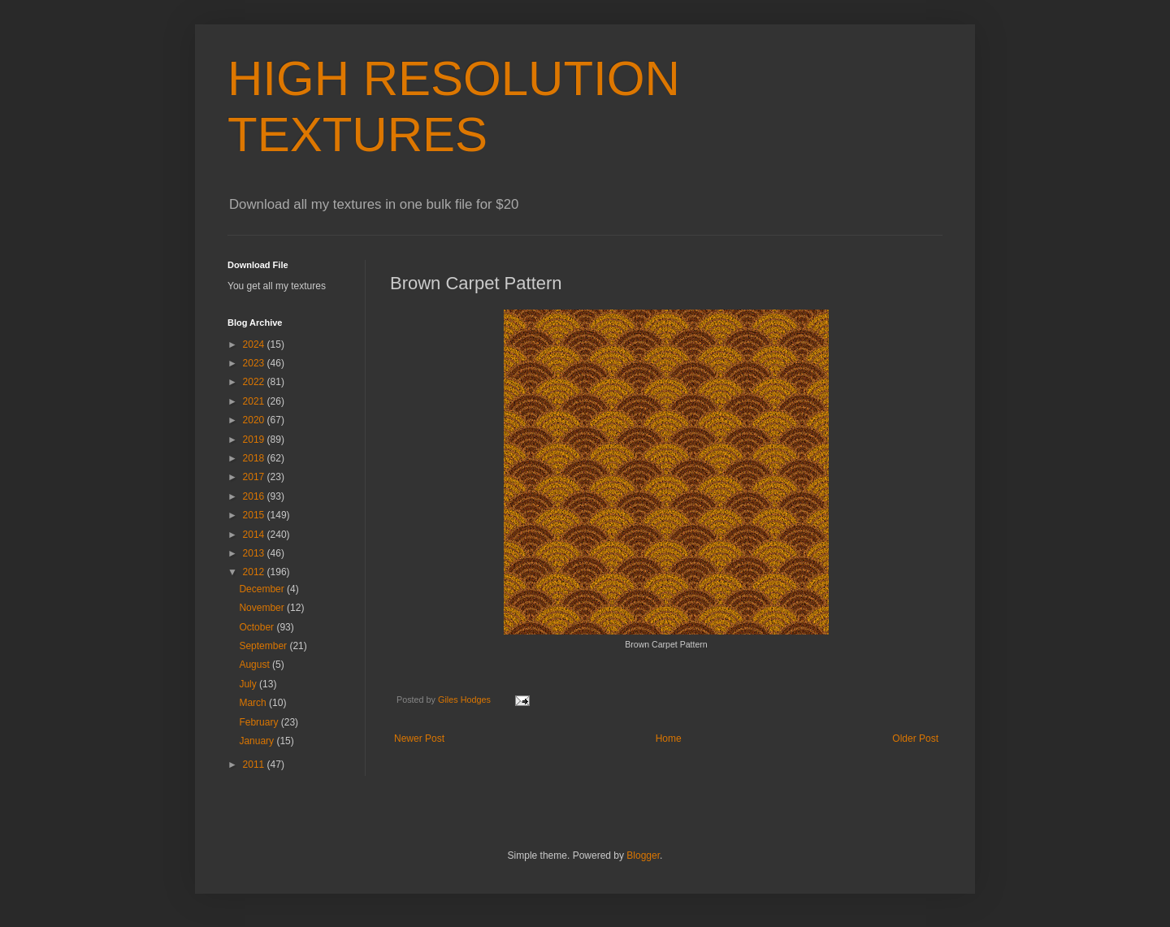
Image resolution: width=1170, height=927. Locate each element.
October (257, 627)
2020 (255, 420)
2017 (255, 477)
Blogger (643, 855)
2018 (255, 458)
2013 (255, 553)
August (255, 664)
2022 (255, 382)
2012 (255, 572)
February (259, 722)
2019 (255, 439)
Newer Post (419, 738)
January (257, 741)
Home (669, 738)
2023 (255, 363)
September (264, 646)
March (254, 702)
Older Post (915, 738)
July (249, 684)
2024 (255, 344)
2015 (255, 515)
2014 (255, 534)
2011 (255, 764)
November (263, 607)
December (263, 589)
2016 (255, 496)
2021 (255, 401)
